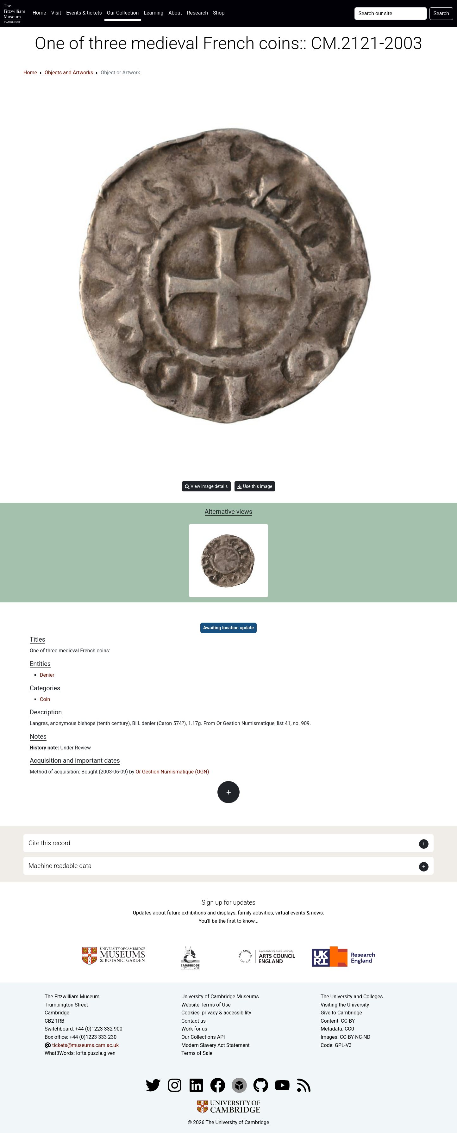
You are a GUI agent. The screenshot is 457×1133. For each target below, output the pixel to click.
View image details (206, 486)
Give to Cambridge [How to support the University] (341, 1013)
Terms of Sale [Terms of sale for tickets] (196, 1053)
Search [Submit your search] (441, 13)
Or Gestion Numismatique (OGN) (172, 772)
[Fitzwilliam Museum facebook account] (197, 1085)
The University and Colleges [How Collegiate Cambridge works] (352, 997)
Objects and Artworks (69, 73)
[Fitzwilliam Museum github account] (261, 1085)
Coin (45, 699)
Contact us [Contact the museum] (193, 1021)
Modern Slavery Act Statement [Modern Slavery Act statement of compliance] (215, 1045)
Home (41, 12)
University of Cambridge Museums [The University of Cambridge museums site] (220, 997)
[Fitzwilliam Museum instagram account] (175, 1085)
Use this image (254, 486)
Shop (218, 13)
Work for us (194, 1029)
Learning (153, 13)
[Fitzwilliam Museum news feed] (304, 1085)
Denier (47, 675)
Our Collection (123, 13)
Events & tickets (84, 13)
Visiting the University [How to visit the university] (345, 1005)
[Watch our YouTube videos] (283, 1085)
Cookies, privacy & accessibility (216, 1013)
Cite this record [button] (49, 843)
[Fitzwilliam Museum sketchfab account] (240, 1085)
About (175, 13)
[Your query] (390, 13)
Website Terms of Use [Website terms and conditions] (206, 1005)
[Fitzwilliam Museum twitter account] (154, 1085)
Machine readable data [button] (59, 866)
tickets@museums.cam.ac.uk (85, 1045)
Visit (56, 13)
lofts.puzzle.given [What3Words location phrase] (95, 1053)
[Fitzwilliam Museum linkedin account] (218, 1085)
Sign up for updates (228, 902)
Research (197, 13)
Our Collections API (203, 1037)
